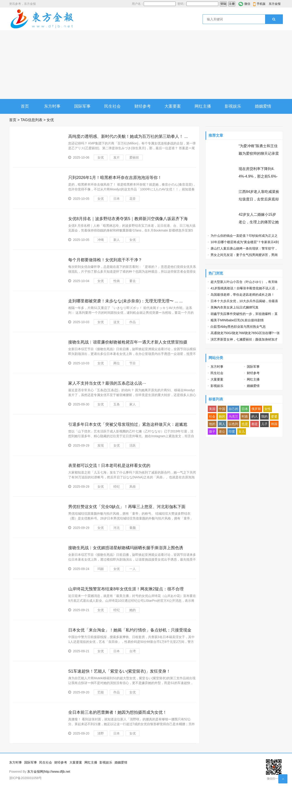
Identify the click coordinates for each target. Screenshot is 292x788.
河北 (116, 528)
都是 (254, 424)
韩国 (274, 424)
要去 (132, 281)
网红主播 (203, 106)
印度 (232, 431)
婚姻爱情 (263, 106)
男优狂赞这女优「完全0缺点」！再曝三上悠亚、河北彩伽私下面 (126, 506)
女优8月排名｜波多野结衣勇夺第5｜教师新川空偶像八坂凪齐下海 (128, 218)
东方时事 (52, 106)
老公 (222, 431)
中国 (222, 409)
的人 (254, 416)
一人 (132, 569)
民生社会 (112, 106)
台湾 (132, 651)
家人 (132, 404)
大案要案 (172, 106)
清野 (100, 733)
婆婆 (274, 416)
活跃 (132, 445)
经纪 (116, 486)
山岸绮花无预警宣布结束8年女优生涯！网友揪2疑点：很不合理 (126, 589)
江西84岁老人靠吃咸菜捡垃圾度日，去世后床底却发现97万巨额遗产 (259, 199)
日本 (116, 198)
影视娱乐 (233, 106)
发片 (116, 157)
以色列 (233, 424)
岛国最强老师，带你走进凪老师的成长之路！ (242, 294)
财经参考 (142, 106)
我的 (264, 416)
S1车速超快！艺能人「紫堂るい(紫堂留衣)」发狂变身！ (119, 671)
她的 (132, 610)
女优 (100, 157)
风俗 (132, 486)
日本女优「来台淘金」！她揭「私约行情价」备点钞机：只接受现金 (129, 630)
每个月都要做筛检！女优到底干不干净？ (105, 260)
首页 (25, 106)
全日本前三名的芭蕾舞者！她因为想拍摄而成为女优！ (117, 712)
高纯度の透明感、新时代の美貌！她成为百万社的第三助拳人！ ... (128, 136)
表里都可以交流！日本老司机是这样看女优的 (109, 465)
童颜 (132, 528)
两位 (116, 363)
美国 (212, 409)
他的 (212, 424)
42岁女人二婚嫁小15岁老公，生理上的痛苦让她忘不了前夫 (259, 222)
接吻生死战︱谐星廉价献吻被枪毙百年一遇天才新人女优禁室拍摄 (127, 342)
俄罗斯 (256, 409)
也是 (245, 424)
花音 (132, 198)
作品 (132, 322)
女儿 (241, 431)
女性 (267, 409)
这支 (116, 322)
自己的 (233, 409)
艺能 (100, 692)
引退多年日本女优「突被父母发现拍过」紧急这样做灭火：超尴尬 (127, 424)
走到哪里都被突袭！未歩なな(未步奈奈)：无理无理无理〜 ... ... (125, 301)
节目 (132, 363)
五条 (116, 404)
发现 (100, 445)
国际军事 (82, 106)
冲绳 (100, 240)
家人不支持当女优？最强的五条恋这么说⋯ (107, 383)
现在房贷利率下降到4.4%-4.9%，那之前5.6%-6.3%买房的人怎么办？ (258, 176)
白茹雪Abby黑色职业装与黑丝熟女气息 (238, 326)
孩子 (212, 431)
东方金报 (275, 3)
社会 (212, 416)
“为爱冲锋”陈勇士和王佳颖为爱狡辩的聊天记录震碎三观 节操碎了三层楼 (259, 153)
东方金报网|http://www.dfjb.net (48, 771)
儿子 (264, 424)
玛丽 (100, 569)
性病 (116, 281)
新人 (116, 240)
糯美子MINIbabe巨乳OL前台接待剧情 (237, 320)
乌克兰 (233, 416)
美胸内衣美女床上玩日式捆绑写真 (234, 307)
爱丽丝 (134, 157)
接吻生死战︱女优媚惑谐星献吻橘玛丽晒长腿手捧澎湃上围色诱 (125, 548)
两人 (222, 424)
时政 (245, 416)
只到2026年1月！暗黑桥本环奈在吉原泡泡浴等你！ (115, 177)
